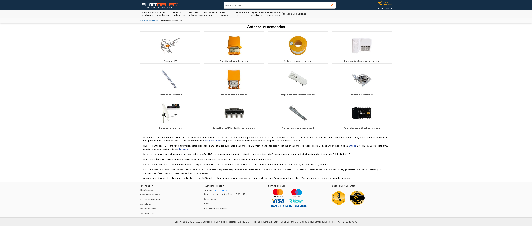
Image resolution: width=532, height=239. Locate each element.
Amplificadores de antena (234, 61)
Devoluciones (146, 190)
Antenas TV (170, 61)
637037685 (221, 190)
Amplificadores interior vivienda (298, 94)
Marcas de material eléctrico (217, 208)
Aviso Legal (145, 204)
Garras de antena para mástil (298, 128)
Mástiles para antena (170, 94)
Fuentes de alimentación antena (361, 61)
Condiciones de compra (150, 194)
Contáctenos (210, 199)
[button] (179, 13)
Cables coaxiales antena (297, 61)
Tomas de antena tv (362, 94)
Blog (206, 203)
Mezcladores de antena (234, 94)
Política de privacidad (150, 199)
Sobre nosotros (147, 213)
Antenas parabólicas (170, 128)
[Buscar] (280, 5)
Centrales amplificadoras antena (362, 128)
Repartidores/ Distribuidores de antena (234, 128)
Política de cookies (149, 208)
